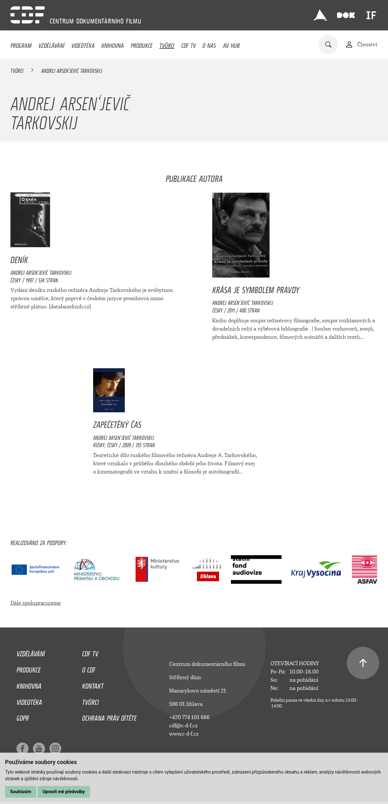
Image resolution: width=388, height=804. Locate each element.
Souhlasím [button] (20, 791)
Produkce (142, 44)
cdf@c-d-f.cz (183, 726)
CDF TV (188, 44)
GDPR (22, 716)
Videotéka (83, 44)
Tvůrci (166, 44)
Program (20, 44)
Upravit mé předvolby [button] (64, 791)
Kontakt (93, 684)
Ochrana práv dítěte (109, 716)
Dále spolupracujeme (35, 603)
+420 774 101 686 (189, 717)
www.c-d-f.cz (184, 734)
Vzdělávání (51, 44)
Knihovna (112, 44)
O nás (209, 44)
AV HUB (231, 44)
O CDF (88, 668)
